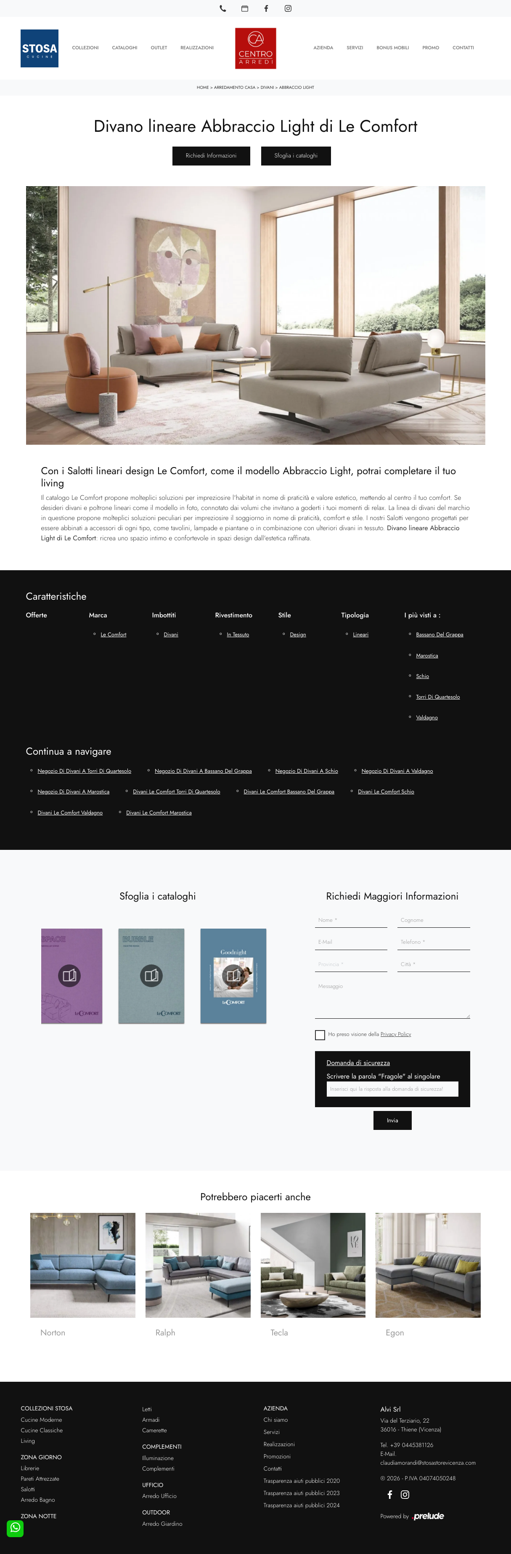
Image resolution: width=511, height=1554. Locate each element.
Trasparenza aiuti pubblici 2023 (302, 1489)
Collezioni (85, 46)
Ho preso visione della (369, 1030)
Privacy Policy (396, 1030)
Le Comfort (114, 631)
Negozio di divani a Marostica (74, 788)
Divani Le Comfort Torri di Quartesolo (176, 788)
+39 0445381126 (412, 1441)
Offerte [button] (36, 611)
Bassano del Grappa (439, 631)
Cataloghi (125, 46)
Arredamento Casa (234, 83)
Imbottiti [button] (164, 611)
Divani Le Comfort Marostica (159, 809)
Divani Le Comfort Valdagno (70, 809)
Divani (267, 83)
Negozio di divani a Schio (306, 767)
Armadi (150, 1416)
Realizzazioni (197, 46)
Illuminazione (158, 1454)
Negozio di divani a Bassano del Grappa (203, 767)
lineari (361, 631)
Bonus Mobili (392, 46)
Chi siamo (276, 1416)
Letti (147, 1406)
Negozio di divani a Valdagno (397, 767)
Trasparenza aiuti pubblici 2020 (302, 1477)
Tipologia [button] (355, 611)
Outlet (159, 46)
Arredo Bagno (38, 1496)
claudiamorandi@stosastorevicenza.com (428, 1459)
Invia (392, 1116)
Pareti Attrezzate (40, 1475)
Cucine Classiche (42, 1427)
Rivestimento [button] (234, 611)
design (298, 631)
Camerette (154, 1427)
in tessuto (238, 631)
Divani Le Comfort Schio (386, 788)
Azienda (323, 46)
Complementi (158, 1465)
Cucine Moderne (41, 1416)
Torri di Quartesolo (438, 693)
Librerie (30, 1465)
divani (171, 631)
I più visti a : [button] (423, 611)
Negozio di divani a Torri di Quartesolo (85, 767)
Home (203, 83)
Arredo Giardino (162, 1520)
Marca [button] (98, 611)
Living (28, 1437)
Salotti (28, 1486)
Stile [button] (284, 611)
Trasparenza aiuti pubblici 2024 (302, 1502)
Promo (430, 46)
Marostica (427, 652)
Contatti (463, 46)
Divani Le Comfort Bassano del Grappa (289, 788)
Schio (422, 672)
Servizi (355, 46)
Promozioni (277, 1453)
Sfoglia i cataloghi (296, 152)
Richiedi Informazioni (211, 152)
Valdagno (427, 714)
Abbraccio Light (296, 83)
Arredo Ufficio (159, 1492)
